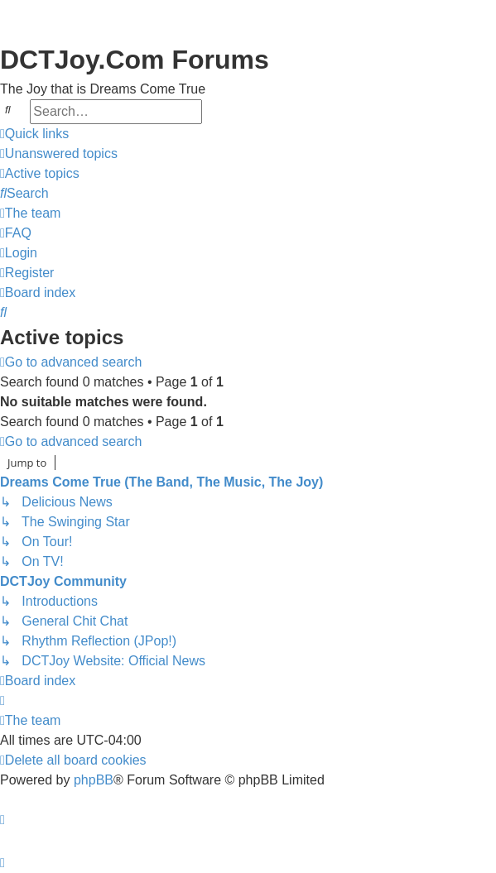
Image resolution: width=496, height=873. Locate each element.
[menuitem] (59, 154)
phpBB (93, 780)
